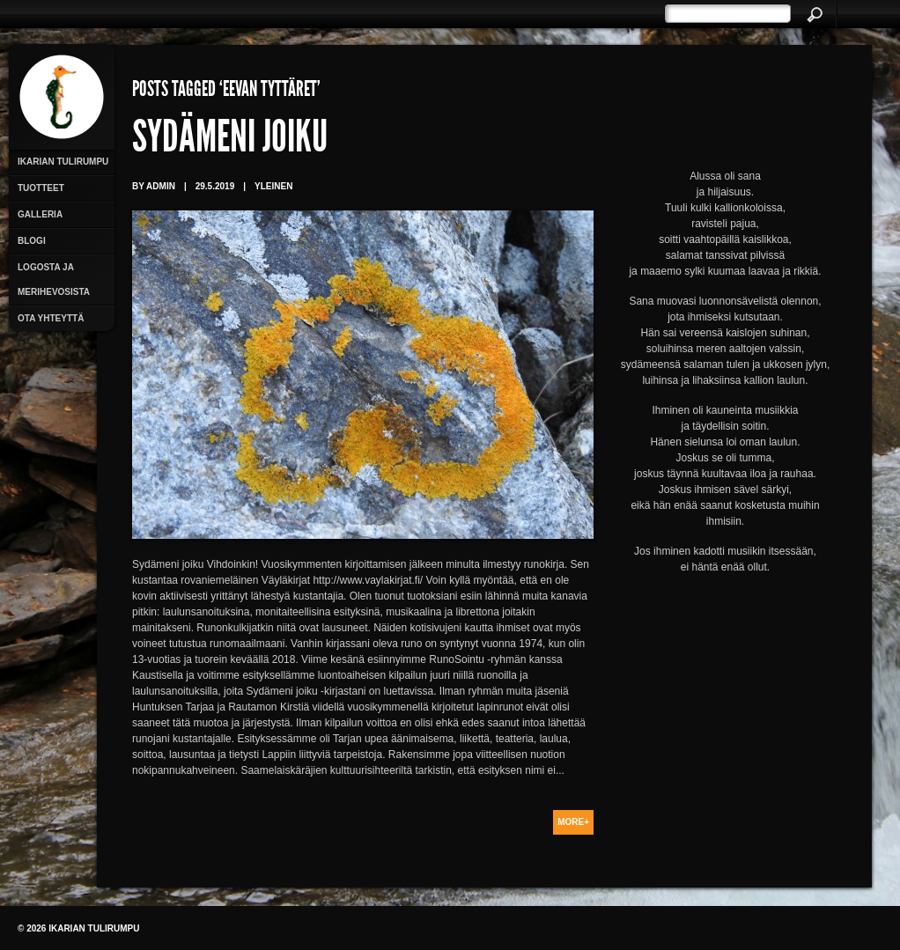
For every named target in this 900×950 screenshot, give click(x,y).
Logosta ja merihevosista (54, 279)
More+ (573, 822)
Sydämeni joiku (230, 141)
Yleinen (273, 186)
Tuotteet (41, 188)
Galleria (40, 214)
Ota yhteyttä (51, 318)
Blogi (32, 241)
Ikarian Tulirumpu (63, 161)
